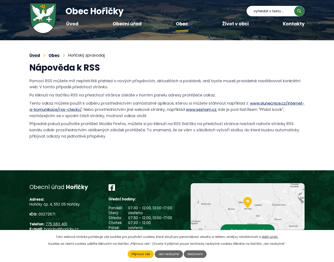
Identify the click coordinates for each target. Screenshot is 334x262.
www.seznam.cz (201, 109)
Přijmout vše (141, 254)
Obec (182, 24)
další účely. (270, 237)
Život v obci (235, 24)
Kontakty (294, 24)
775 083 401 (56, 224)
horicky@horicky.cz (61, 229)
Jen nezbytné (169, 254)
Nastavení (195, 254)
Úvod (72, 24)
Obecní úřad (127, 24)
